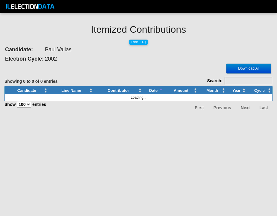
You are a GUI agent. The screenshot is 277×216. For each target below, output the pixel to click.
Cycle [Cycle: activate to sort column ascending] (259, 90)
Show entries (25, 104)
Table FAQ (138, 42)
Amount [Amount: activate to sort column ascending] (181, 90)
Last (263, 107)
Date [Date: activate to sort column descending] (153, 90)
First (199, 107)
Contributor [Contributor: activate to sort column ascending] (118, 90)
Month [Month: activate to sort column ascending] (212, 90)
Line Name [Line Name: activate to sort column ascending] (71, 90)
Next (245, 107)
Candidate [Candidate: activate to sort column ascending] (26, 90)
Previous (222, 107)
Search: (240, 80)
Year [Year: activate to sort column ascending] (236, 90)
